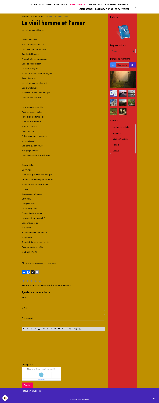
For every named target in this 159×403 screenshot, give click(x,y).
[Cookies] (5, 398)
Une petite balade (121, 127)
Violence (117, 133)
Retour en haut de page (32, 391)
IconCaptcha (41, 379)
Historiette (60, 4)
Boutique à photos (104, 9)
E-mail (24, 308)
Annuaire (122, 4)
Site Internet (27, 318)
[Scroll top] (154, 398)
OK (132, 65)
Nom (24, 297)
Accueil (33, 4)
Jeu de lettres (45, 4)
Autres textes (77, 4)
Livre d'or (92, 4)
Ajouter (27, 385)
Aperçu (77, 329)
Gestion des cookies (79, 399)
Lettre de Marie (86, 9)
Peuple (116, 145)
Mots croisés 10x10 (107, 4)
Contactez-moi (122, 9)
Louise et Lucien (120, 139)
